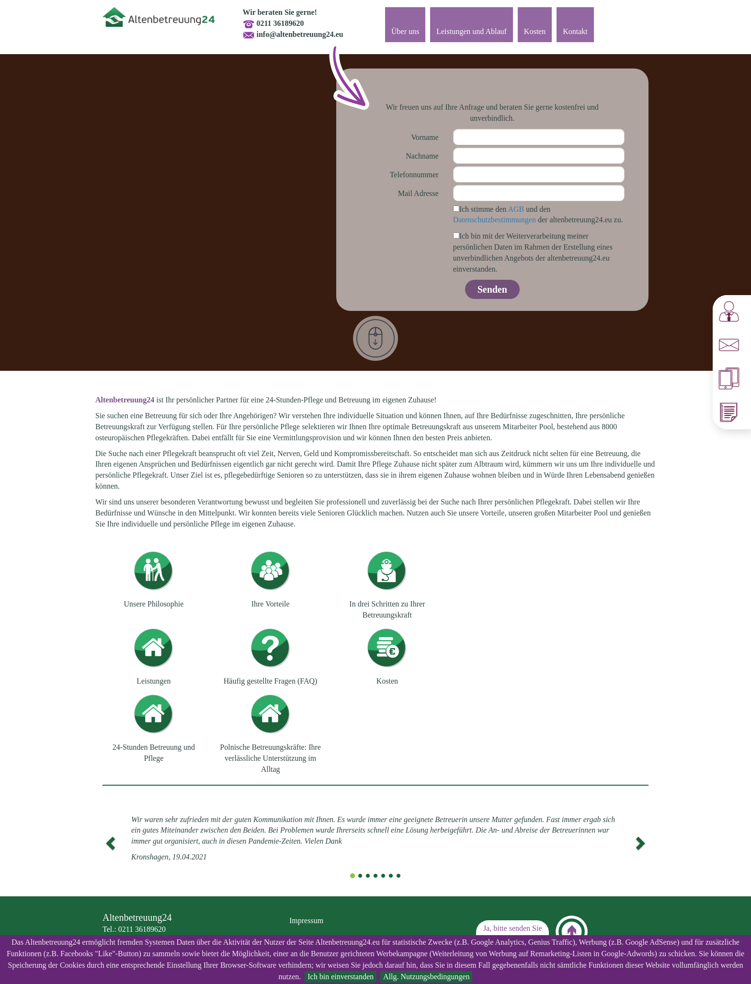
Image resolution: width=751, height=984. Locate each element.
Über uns (405, 31)
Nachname (422, 156)
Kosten (535, 31)
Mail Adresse (418, 193)
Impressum (306, 920)
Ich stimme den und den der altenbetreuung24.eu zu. (538, 214)
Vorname (424, 137)
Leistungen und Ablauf (471, 31)
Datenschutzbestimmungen (494, 220)
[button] (109, 840)
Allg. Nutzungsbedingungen (426, 977)
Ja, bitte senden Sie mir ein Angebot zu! (512, 933)
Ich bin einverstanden (340, 977)
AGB (516, 209)
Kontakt (575, 31)
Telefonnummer (414, 175)
